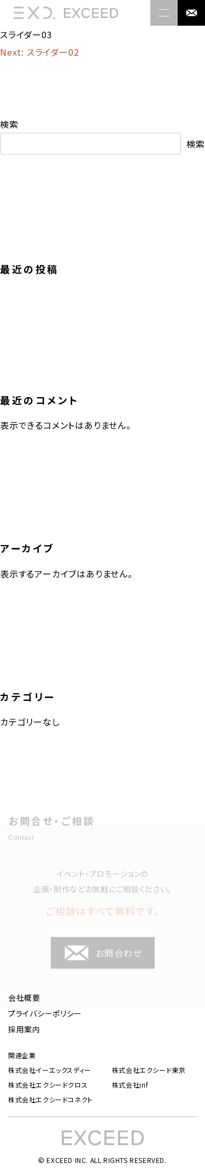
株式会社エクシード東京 (149, 1070)
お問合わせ (103, 958)
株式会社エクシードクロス (47, 1085)
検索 (9, 124)
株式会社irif (130, 1085)
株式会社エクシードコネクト (50, 1099)
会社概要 (24, 997)
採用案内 (24, 1029)
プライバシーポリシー (45, 1013)
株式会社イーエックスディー (49, 1070)
